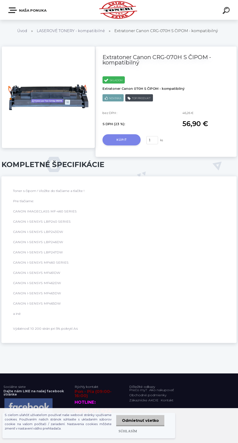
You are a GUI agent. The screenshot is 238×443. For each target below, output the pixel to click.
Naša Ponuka (27, 10)
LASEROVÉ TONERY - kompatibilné (71, 31)
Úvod (22, 31)
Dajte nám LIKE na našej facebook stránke (33, 392)
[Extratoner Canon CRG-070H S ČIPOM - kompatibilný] (48, 48)
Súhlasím (127, 431)
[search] (227, 11)
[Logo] (119, 10)
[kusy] (152, 140)
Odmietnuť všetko (140, 420)
